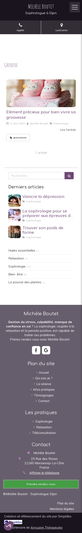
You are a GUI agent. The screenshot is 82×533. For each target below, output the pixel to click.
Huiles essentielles (21, 250)
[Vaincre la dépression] (14, 200)
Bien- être (15, 274)
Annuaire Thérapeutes (46, 527)
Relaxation (16, 258)
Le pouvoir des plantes (24, 282)
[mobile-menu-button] (75, 7)
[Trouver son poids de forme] (14, 232)
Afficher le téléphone (44, 473)
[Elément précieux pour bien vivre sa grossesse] (41, 93)
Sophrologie (17, 266)
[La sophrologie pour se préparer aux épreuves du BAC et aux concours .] (14, 215)
